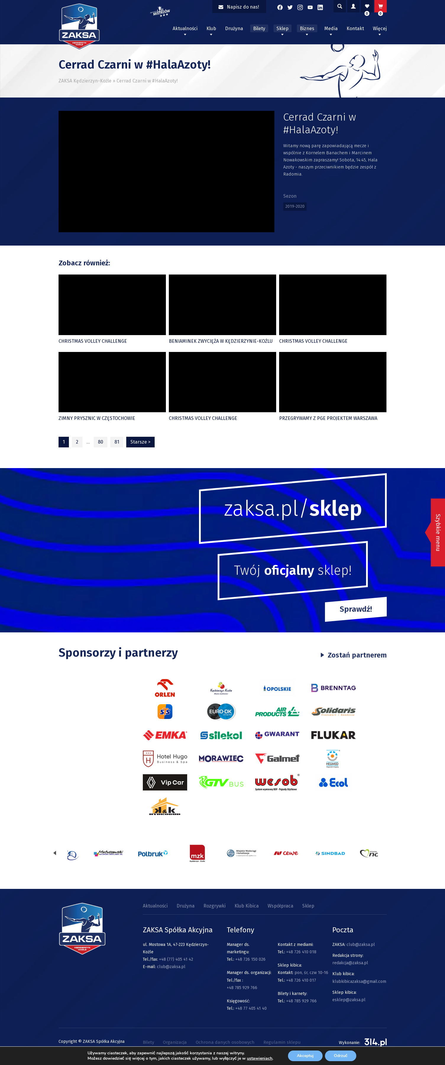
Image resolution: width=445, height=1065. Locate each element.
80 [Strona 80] (100, 442)
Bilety (259, 28)
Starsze (140, 442)
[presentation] (55, 853)
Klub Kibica (246, 906)
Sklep (282, 28)
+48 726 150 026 (250, 959)
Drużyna (234, 28)
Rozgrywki (214, 906)
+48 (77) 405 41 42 (176, 959)
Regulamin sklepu (282, 1042)
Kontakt (355, 28)
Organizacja (175, 1042)
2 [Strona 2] (77, 442)
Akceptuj (305, 1055)
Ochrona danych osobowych (225, 1042)
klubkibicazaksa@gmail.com (359, 981)
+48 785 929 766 (242, 987)
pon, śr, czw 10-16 (310, 972)
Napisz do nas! (239, 7)
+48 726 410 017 (301, 980)
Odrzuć (341, 1055)
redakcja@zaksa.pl (350, 962)
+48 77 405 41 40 (251, 1008)
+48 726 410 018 (301, 951)
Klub (211, 28)
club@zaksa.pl (171, 966)
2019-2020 (295, 206)
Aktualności (185, 28)
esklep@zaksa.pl (348, 999)
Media (331, 28)
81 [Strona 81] (116, 442)
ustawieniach (259, 1058)
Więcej (380, 28)
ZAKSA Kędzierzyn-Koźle (85, 81)
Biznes (307, 28)
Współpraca (280, 906)
